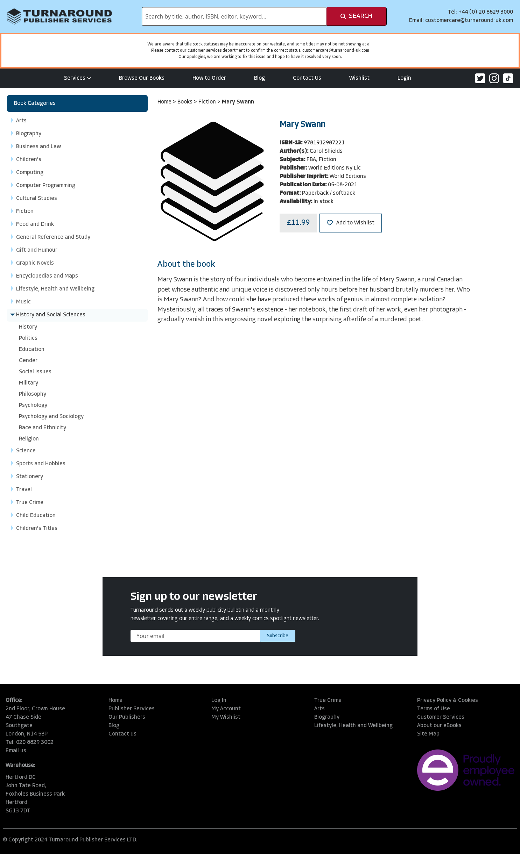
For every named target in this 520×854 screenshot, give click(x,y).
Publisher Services (131, 709)
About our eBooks (439, 726)
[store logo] (59, 16)
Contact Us (307, 78)
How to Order (209, 78)
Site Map (428, 734)
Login (404, 78)
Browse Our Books (141, 78)
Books (185, 102)
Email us (16, 751)
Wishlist (359, 78)
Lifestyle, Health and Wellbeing (353, 726)
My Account (226, 709)
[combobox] (234, 16)
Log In (218, 700)
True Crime (328, 700)
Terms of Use (433, 709)
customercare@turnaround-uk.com (469, 20)
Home (165, 102)
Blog (259, 78)
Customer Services (440, 717)
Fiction (207, 102)
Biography (326, 717)
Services (77, 78)
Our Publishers (126, 717)
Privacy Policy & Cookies (447, 700)
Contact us (122, 734)
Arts (319, 709)
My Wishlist (225, 717)
